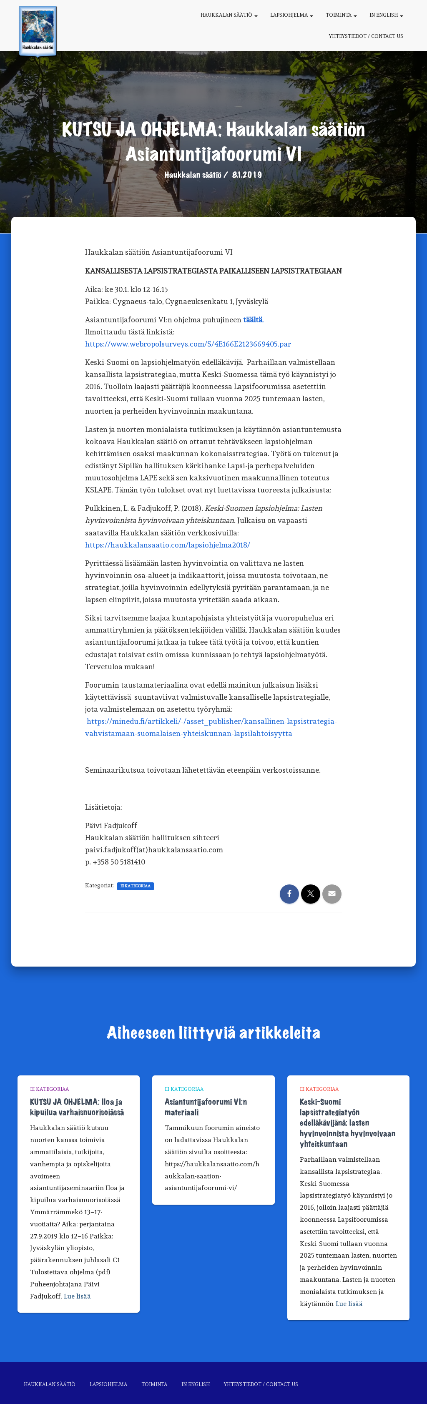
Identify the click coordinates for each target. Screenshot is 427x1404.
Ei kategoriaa (136, 886)
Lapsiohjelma (291, 15)
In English (386, 15)
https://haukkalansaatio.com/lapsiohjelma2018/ (167, 544)
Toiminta (341, 15)
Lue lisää (77, 1296)
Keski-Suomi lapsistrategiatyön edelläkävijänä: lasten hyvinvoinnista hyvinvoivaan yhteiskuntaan (347, 1123)
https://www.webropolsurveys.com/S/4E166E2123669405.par (188, 343)
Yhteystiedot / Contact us (366, 36)
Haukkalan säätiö (229, 15)
